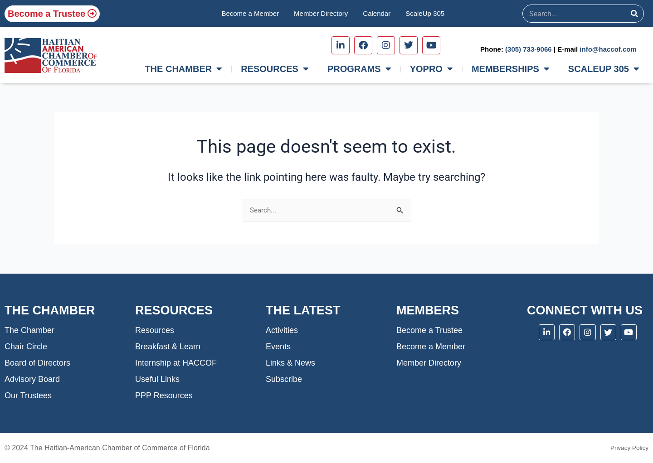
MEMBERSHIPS (511, 69)
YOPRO (431, 69)
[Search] (634, 13)
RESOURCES (275, 69)
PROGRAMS (359, 69)
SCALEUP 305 (603, 69)
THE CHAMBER (183, 69)
